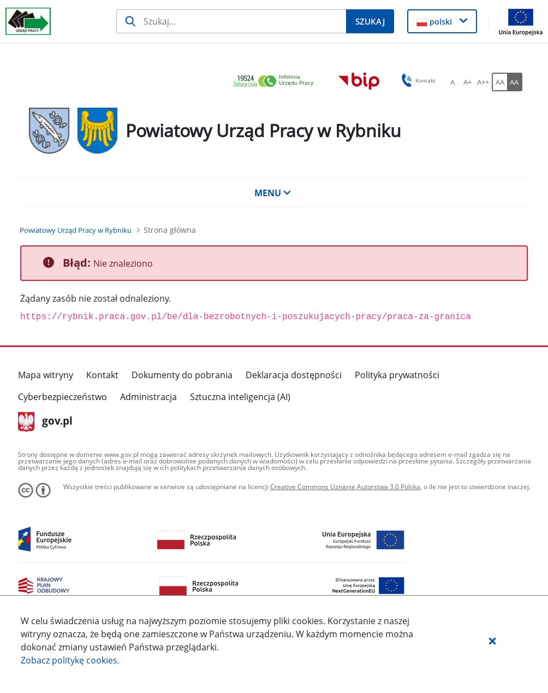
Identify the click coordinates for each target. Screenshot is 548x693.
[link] (276, 81)
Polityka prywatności (397, 375)
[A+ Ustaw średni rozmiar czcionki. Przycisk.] (467, 82)
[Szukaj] (231, 21)
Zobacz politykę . (70, 660)
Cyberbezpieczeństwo (62, 397)
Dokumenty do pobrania (182, 375)
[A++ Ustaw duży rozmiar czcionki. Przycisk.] (483, 82)
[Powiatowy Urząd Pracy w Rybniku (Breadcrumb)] (76, 230)
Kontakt (102, 375)
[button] (492, 641)
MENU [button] (272, 193)
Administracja (148, 397)
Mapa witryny (45, 375)
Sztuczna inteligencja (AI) (240, 397)
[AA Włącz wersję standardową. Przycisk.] (499, 82)
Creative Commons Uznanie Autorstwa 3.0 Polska (345, 486)
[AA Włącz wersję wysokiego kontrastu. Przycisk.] (514, 82)
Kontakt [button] (417, 80)
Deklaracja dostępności (294, 375)
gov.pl (45, 422)
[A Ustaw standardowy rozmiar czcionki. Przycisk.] (452, 82)
